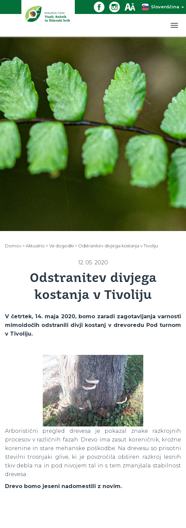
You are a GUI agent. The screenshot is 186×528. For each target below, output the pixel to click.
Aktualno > (37, 245)
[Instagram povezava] (117, 6)
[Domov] (48, 18)
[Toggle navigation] (174, 25)
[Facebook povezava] (101, 6)
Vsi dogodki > (63, 245)
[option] (93, 390)
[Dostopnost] (132, 6)
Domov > (15, 245)
